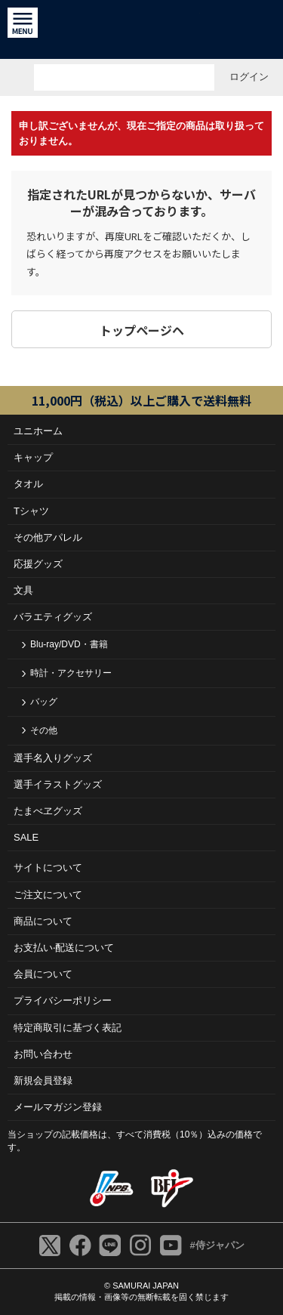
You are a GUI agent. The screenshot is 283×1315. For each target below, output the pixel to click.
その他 (43, 730)
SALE (26, 837)
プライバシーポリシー (63, 1000)
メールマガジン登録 (58, 1107)
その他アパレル (48, 537)
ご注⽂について (48, 894)
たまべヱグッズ (48, 810)
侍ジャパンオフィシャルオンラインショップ (141, 29)
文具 (23, 590)
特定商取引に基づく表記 (68, 1027)
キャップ (33, 457)
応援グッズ (38, 564)
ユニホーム (38, 431)
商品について (43, 921)
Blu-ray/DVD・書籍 (69, 644)
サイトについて (48, 867)
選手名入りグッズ (53, 758)
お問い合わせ (43, 1054)
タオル (28, 483)
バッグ (43, 701)
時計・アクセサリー (71, 673)
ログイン (249, 76)
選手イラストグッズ (58, 784)
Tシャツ (31, 511)
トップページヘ (142, 330)
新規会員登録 (43, 1080)
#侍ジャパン (216, 1245)
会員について (43, 974)
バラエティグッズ (53, 616)
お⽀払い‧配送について (64, 947)
